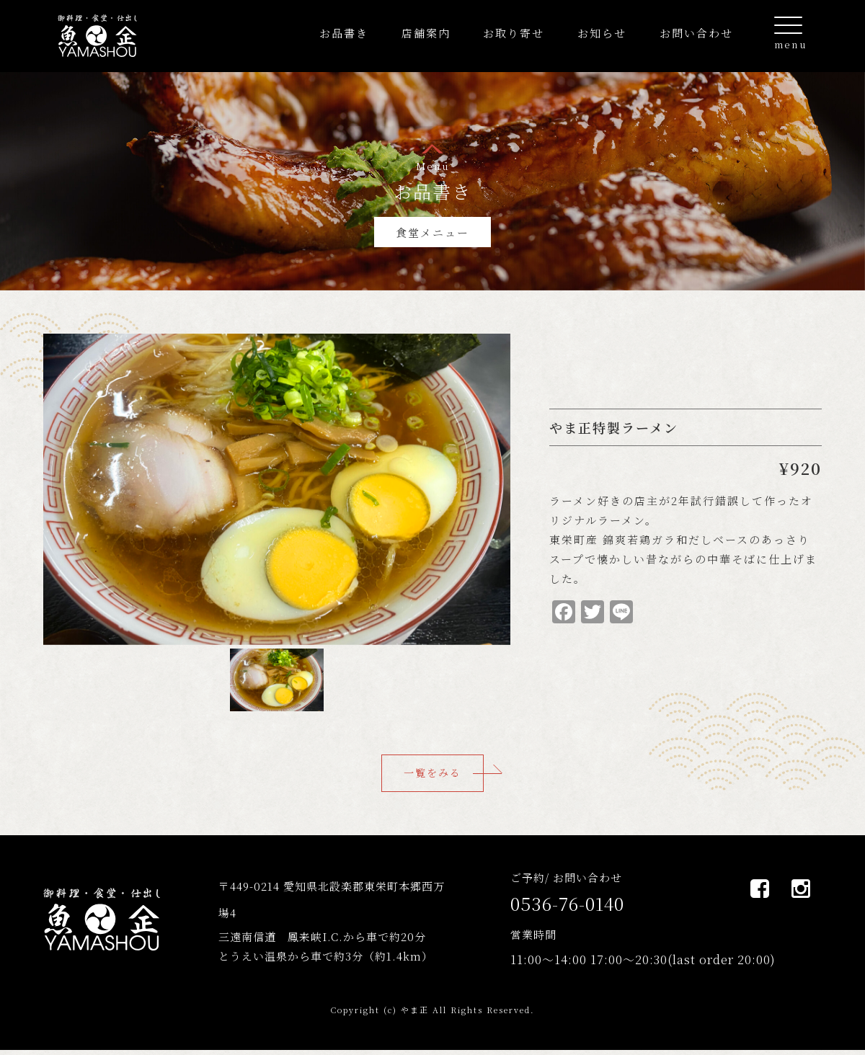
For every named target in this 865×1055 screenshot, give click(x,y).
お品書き (343, 32)
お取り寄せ (513, 32)
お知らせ (601, 32)
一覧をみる (432, 775)
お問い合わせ (696, 32)
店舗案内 (426, 32)
